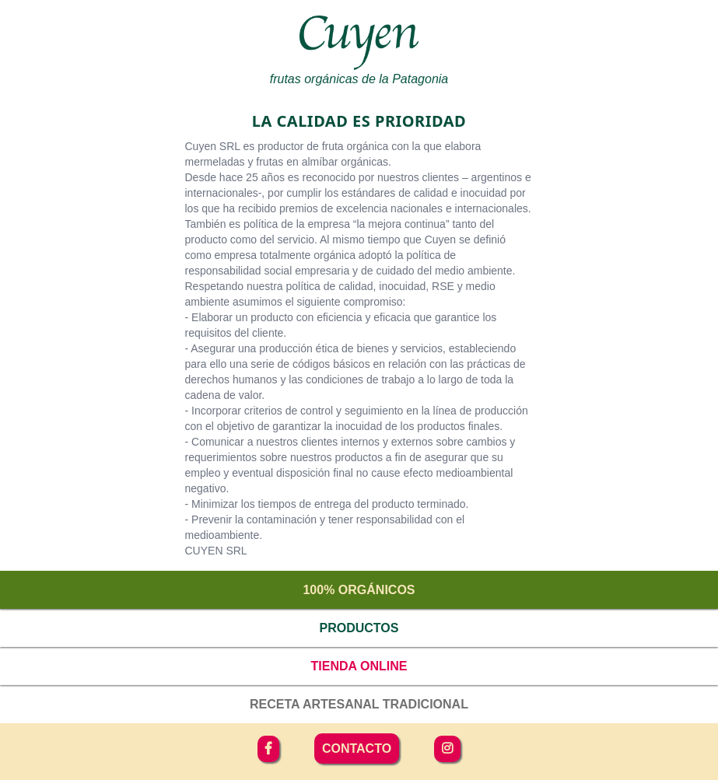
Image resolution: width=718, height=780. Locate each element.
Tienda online (359, 666)
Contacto (356, 748)
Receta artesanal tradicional (359, 704)
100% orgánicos (359, 589)
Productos (359, 628)
